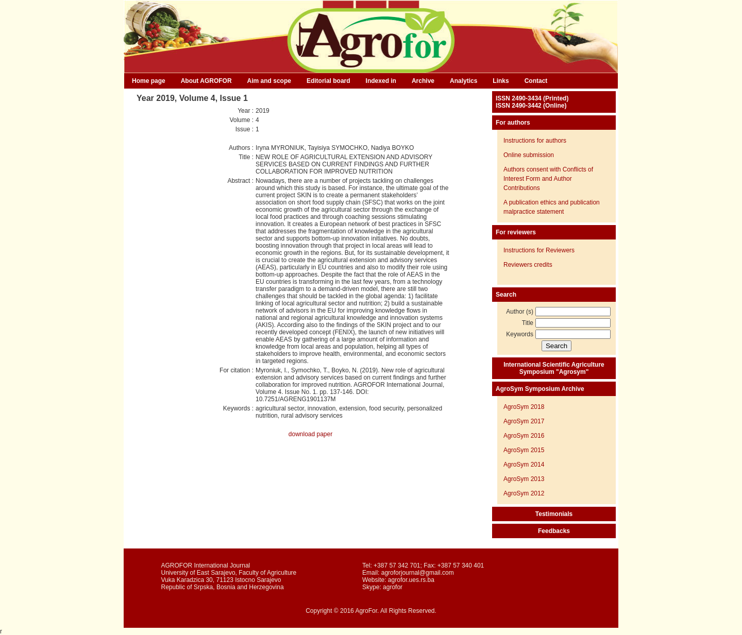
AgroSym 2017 (523, 421)
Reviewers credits (527, 264)
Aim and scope (269, 80)
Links (501, 80)
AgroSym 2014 (523, 464)
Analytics (463, 80)
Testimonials (553, 514)
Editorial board (328, 80)
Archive (423, 80)
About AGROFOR (206, 80)
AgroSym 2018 (523, 406)
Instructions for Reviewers (539, 250)
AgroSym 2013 (523, 479)
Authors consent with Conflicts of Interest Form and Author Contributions (548, 179)
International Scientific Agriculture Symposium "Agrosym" (553, 368)
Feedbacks (554, 531)
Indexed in (381, 80)
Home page (148, 80)
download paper (310, 434)
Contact (536, 80)
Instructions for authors (534, 140)
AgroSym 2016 (523, 435)
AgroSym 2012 (523, 493)
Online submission (528, 155)
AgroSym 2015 (523, 450)
